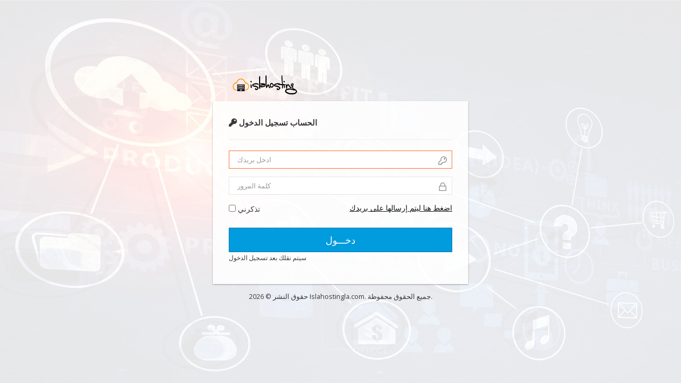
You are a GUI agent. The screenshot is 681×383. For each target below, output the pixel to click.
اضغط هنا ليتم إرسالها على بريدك (401, 208)
